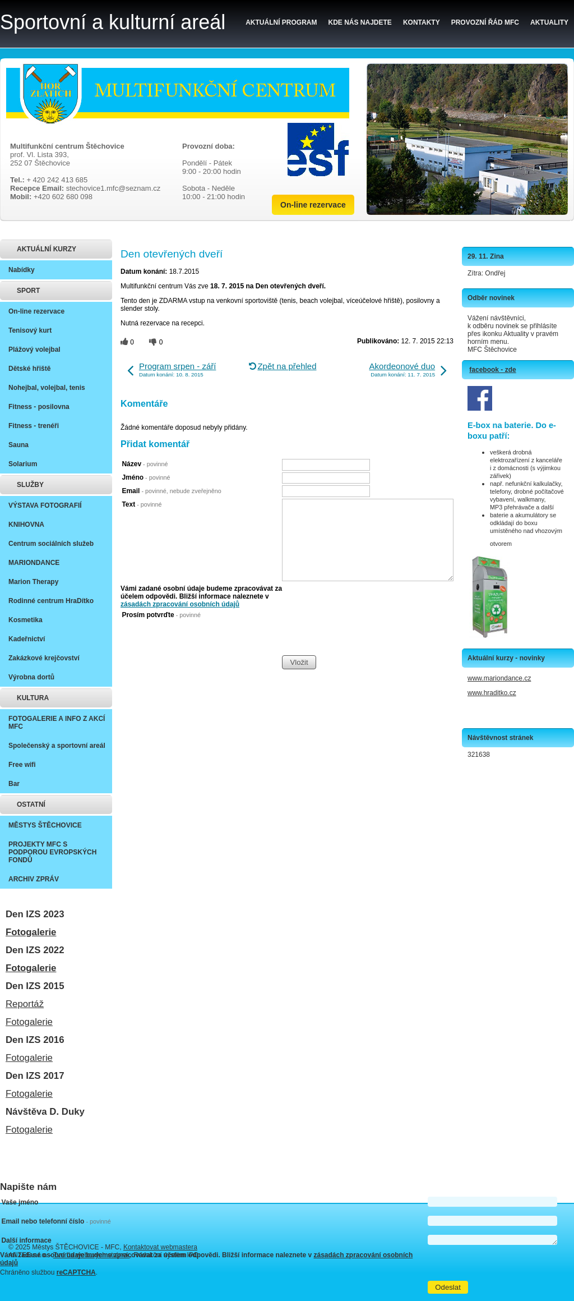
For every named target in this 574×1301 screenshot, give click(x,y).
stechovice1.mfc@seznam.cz (113, 188)
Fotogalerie (31, 932)
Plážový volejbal (34, 349)
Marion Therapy (33, 582)
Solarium (22, 464)
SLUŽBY (30, 485)
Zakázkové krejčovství (44, 658)
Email (171, 491)
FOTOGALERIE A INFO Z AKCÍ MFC (56, 722)
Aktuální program (281, 22)
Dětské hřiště (29, 369)
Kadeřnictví (26, 639)
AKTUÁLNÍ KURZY (46, 249)
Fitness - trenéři (33, 426)
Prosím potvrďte (161, 615)
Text (141, 504)
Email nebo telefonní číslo (55, 1221)
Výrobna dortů (31, 677)
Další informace (26, 1240)
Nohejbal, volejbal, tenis (46, 388)
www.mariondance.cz (499, 678)
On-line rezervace (313, 204)
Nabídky (21, 270)
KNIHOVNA (26, 524)
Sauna (18, 445)
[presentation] (367, 633)
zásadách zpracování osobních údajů (180, 604)
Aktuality (549, 22)
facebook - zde (492, 370)
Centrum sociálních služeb (51, 544)
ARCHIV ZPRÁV (33, 879)
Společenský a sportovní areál (56, 746)
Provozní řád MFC (485, 22)
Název (145, 464)
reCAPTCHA (76, 1272)
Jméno (146, 477)
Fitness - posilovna (39, 407)
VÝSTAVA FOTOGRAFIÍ (45, 505)
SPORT (28, 291)
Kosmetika (25, 620)
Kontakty (421, 22)
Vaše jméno (19, 1202)
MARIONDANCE (33, 563)
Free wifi (22, 765)
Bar (14, 784)
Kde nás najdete (360, 22)
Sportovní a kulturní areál (112, 22)
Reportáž (25, 1004)
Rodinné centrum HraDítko (51, 601)
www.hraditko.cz (491, 693)
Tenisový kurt (30, 330)
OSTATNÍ (31, 804)
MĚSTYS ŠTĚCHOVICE (45, 825)
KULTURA (33, 698)
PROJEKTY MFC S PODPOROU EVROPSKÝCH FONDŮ (52, 852)
